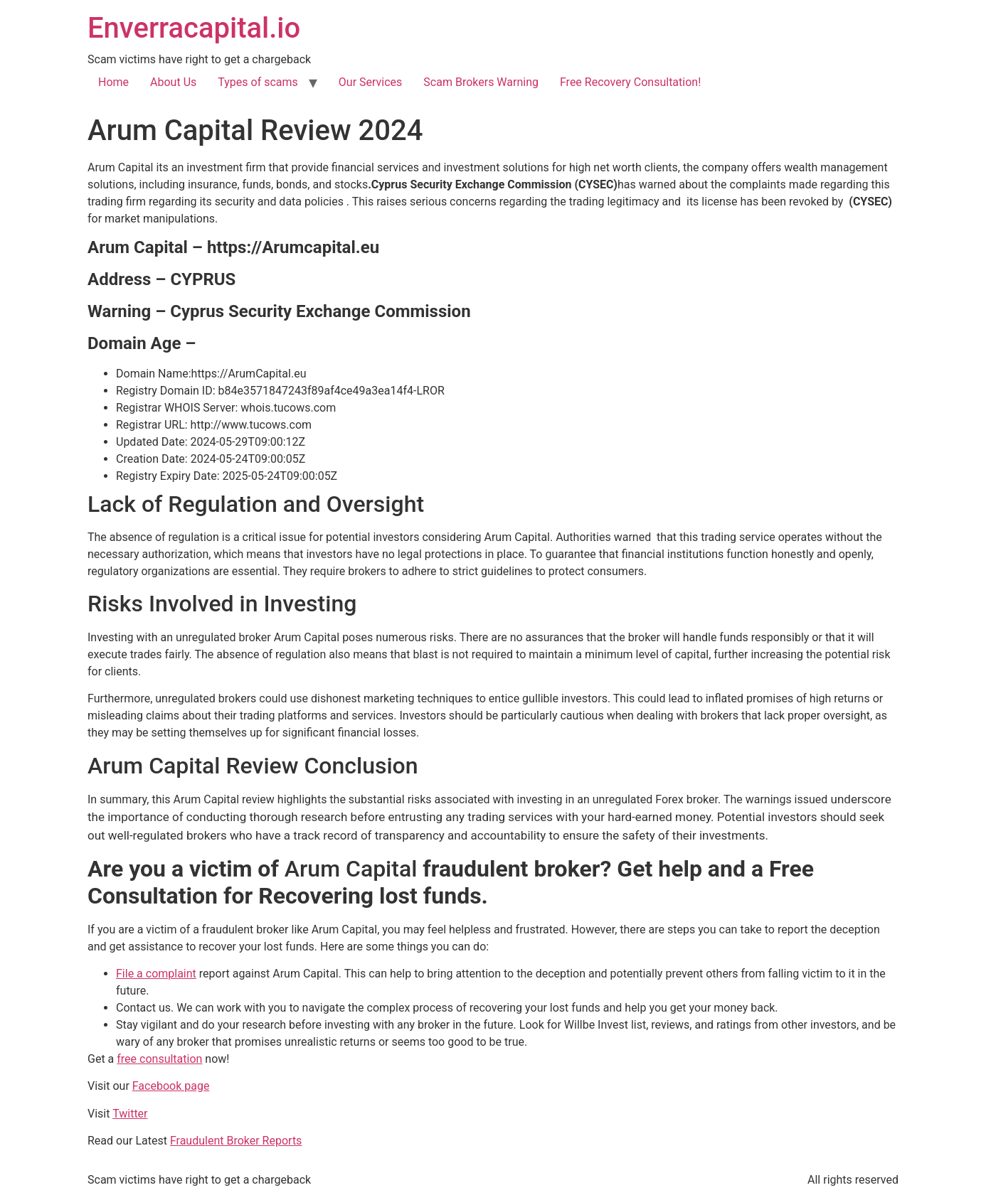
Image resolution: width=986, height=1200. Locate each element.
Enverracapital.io (194, 28)
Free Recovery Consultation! (630, 82)
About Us (173, 82)
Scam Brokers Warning (481, 82)
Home (113, 82)
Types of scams (258, 82)
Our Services (371, 82)
